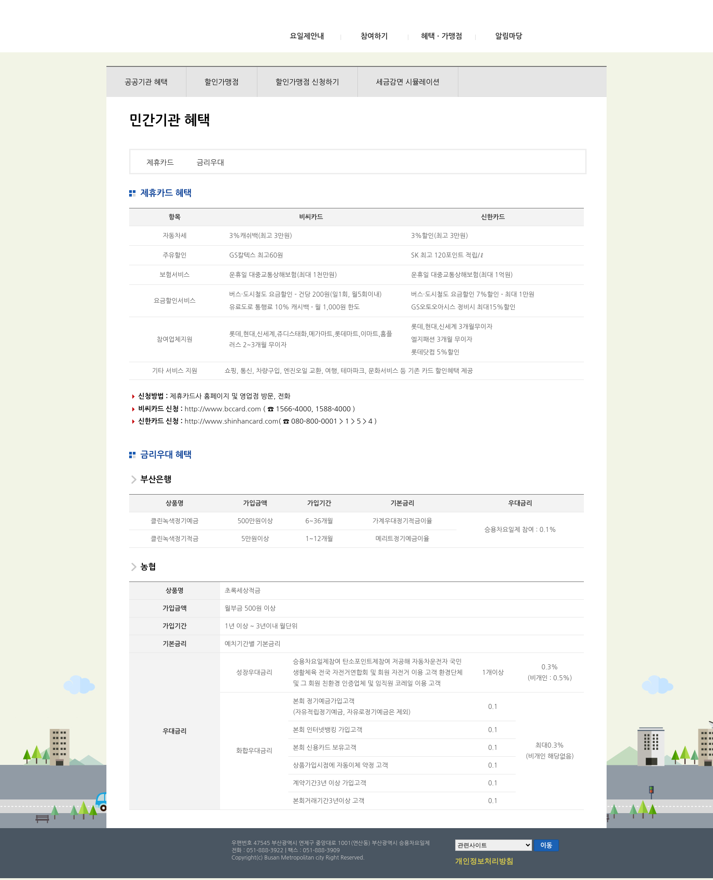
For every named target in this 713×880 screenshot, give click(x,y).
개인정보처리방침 (484, 862)
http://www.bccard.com (223, 408)
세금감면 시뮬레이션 (408, 82)
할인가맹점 (222, 82)
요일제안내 (307, 36)
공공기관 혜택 (146, 82)
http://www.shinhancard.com (232, 421)
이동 (546, 845)
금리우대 (210, 162)
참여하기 (374, 36)
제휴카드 (160, 162)
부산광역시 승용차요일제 (173, 29)
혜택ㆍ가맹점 (441, 36)
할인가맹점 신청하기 (307, 82)
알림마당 (508, 36)
